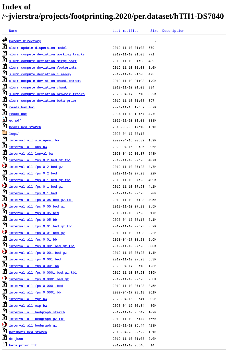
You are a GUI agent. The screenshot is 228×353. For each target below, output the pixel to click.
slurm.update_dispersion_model (38, 47)
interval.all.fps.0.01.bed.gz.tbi (41, 226)
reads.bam (18, 113)
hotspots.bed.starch (28, 332)
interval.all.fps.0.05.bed (34, 213)
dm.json (16, 338)
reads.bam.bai (22, 107)
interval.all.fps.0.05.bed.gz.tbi (41, 199)
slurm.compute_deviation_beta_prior (43, 100)
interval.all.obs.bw (28, 146)
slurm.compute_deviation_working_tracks (47, 54)
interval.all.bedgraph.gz (33, 325)
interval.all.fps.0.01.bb (33, 239)
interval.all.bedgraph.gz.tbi (37, 318)
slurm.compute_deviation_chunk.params (45, 80)
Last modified (125, 30)
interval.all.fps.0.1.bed (33, 193)
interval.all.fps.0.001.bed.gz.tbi (42, 246)
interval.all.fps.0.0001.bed (36, 285)
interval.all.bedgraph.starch (37, 312)
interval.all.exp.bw (28, 305)
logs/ (14, 133)
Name (13, 30)
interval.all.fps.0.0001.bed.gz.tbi (43, 272)
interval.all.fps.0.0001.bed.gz (39, 279)
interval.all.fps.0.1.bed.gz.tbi (40, 180)
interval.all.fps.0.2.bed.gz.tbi (40, 160)
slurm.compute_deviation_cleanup (40, 74)
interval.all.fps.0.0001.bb (35, 292)
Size (154, 30)
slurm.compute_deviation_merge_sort (43, 60)
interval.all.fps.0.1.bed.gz (36, 186)
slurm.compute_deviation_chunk (38, 87)
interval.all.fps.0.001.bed (35, 259)
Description (173, 30)
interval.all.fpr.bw (28, 299)
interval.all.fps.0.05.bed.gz (37, 206)
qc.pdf (15, 120)
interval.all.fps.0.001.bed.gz (38, 252)
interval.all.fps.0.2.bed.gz (36, 166)
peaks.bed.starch (25, 127)
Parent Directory (25, 41)
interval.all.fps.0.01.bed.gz (37, 232)
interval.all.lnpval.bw (31, 153)
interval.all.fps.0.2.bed (33, 173)
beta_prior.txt (23, 345)
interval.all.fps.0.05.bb (33, 219)
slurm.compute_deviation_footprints (43, 67)
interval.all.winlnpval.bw (34, 140)
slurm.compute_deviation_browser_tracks (47, 94)
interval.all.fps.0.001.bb (34, 265)
